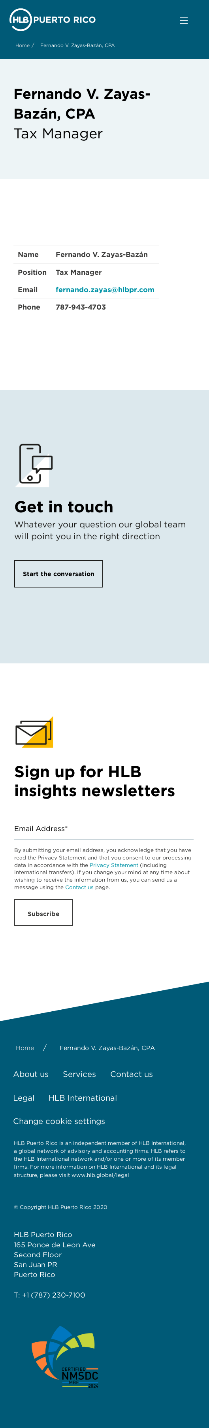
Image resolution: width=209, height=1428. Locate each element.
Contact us (79, 887)
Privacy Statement (114, 865)
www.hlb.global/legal (100, 1175)
